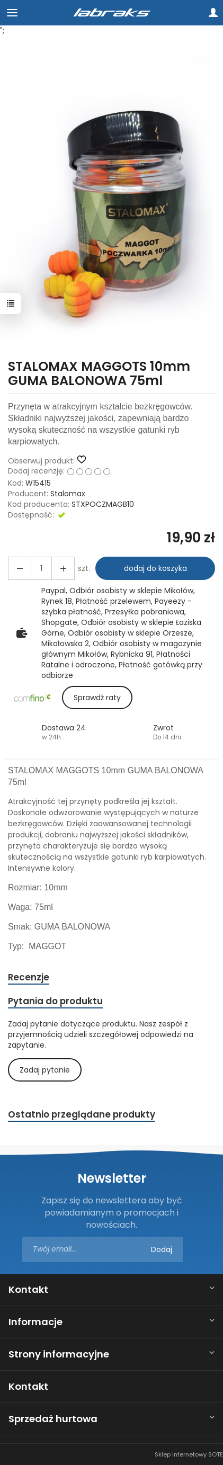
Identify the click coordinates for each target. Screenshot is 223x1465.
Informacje (35, 1321)
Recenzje (28, 977)
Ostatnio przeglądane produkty (81, 1114)
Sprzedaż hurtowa (52, 1418)
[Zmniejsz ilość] (63, 568)
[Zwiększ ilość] (19, 568)
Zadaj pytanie (45, 1070)
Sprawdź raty (97, 697)
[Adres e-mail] (102, 1249)
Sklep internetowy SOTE (189, 1454)
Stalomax (67, 493)
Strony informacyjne (58, 1354)
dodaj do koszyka (155, 568)
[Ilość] (41, 568)
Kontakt (28, 1289)
